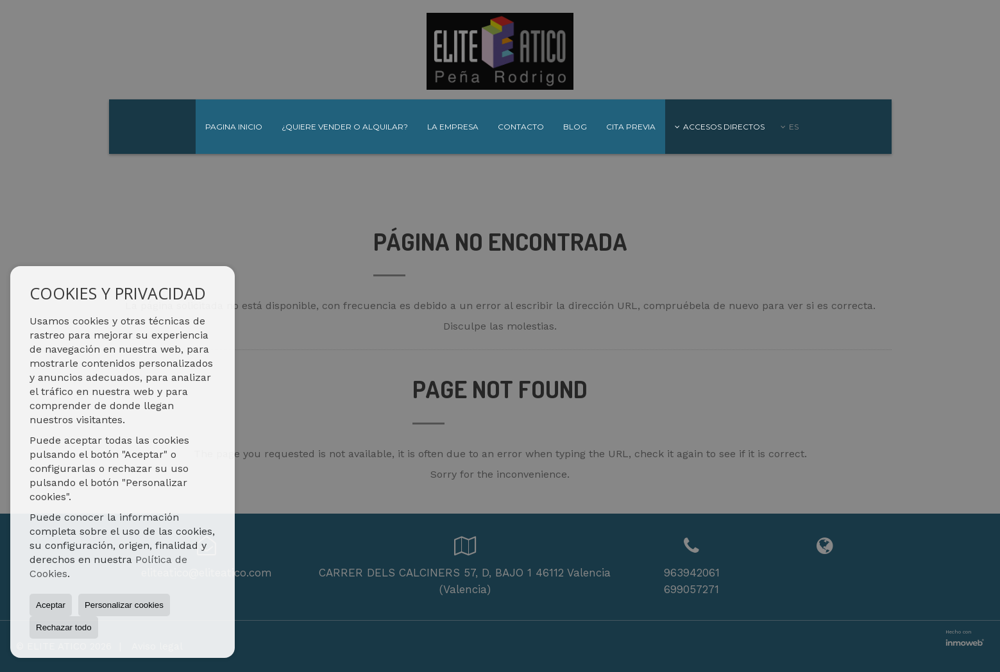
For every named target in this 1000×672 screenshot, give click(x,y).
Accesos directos (720, 126)
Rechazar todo (64, 627)
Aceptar (50, 605)
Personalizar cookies (124, 605)
